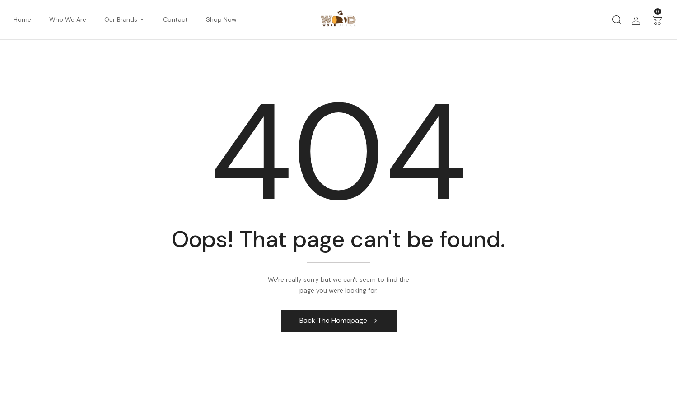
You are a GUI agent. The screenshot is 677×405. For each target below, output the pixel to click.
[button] (656, 20)
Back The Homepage (334, 320)
